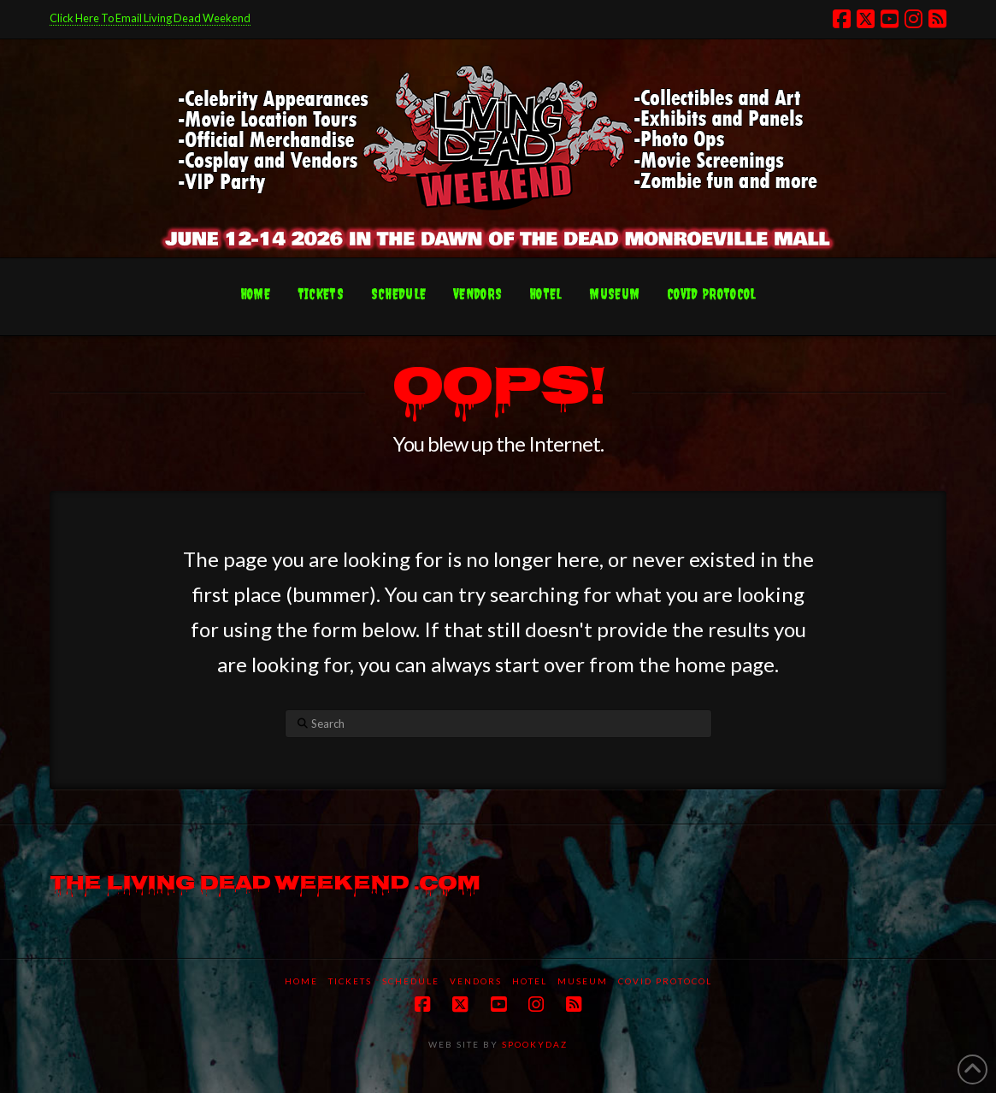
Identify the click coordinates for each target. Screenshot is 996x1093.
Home (301, 981)
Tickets (350, 981)
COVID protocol (665, 981)
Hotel (529, 981)
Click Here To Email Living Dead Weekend (150, 18)
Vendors (476, 981)
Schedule (410, 981)
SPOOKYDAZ (533, 1044)
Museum (582, 981)
